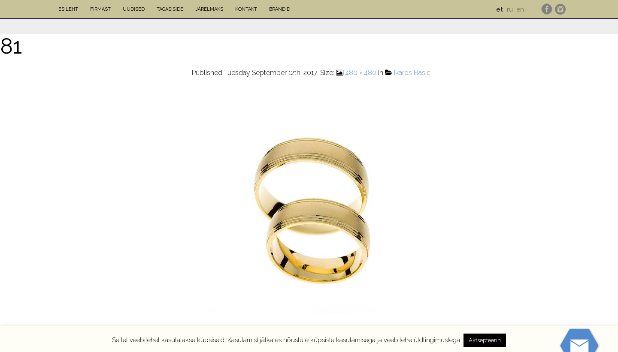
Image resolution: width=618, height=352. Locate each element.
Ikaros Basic (412, 73)
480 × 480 (360, 73)
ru (510, 9)
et (499, 9)
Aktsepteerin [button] (485, 340)
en (520, 9)
